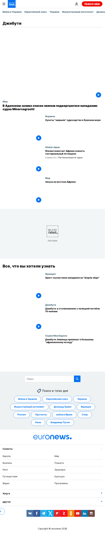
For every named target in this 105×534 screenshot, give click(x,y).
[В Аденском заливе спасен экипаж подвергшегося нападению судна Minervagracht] (52, 107)
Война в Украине (12, 11)
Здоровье (59, 469)
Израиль (50, 116)
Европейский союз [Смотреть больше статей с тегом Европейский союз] (57, 399)
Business (7, 463)
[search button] (77, 379)
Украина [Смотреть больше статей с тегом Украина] (82, 399)
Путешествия (10, 476)
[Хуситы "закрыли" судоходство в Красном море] (73, 130)
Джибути (50, 304)
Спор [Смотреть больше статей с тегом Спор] (85, 414)
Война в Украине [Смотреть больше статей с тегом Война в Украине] (27, 399)
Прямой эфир (92, 3)
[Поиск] (52, 379)
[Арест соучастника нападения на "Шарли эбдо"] (73, 287)
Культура (59, 476)
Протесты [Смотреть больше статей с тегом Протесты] (41, 414)
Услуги (6, 493)
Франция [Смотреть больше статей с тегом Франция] (86, 406)
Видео (6, 483)
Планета (59, 463)
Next (5, 469)
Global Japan (52, 147)
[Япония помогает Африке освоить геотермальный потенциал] (73, 161)
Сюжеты (7, 448)
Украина (54, 11)
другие (6, 501)
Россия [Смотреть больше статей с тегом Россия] (21, 414)
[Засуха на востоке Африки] (73, 192)
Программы (61, 483)
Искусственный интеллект (78, 11)
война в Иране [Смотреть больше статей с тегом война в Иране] (64, 414)
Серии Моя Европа (56, 335)
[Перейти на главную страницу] (12, 4)
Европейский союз (36, 11)
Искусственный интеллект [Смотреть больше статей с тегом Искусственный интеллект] (29, 406)
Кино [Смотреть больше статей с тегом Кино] (38, 422)
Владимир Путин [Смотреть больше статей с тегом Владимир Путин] (60, 422)
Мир (5, 101)
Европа (7, 456)
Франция (50, 273)
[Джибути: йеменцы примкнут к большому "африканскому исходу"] (73, 349)
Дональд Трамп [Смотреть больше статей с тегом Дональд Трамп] (62, 406)
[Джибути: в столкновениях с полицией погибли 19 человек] (73, 318)
